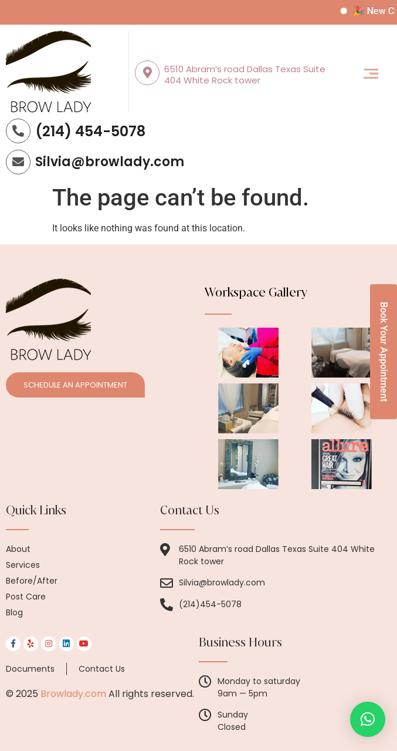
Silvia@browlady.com (109, 162)
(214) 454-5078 (90, 131)
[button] (370, 74)
